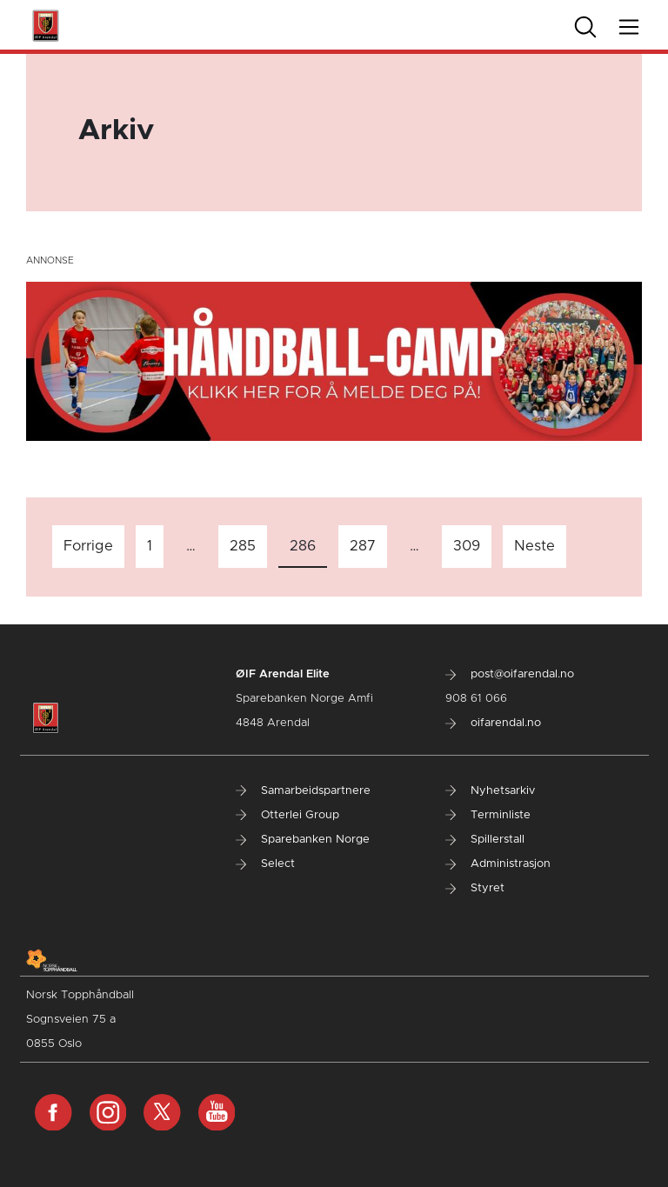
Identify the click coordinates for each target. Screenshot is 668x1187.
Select (265, 864)
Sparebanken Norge (303, 839)
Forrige (88, 546)
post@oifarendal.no (509, 674)
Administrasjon (498, 864)
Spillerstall (484, 839)
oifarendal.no (493, 723)
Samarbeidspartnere (303, 791)
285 (243, 546)
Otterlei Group (287, 815)
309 (466, 546)
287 (363, 546)
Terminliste (488, 815)
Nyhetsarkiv (490, 791)
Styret (474, 888)
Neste (534, 546)
